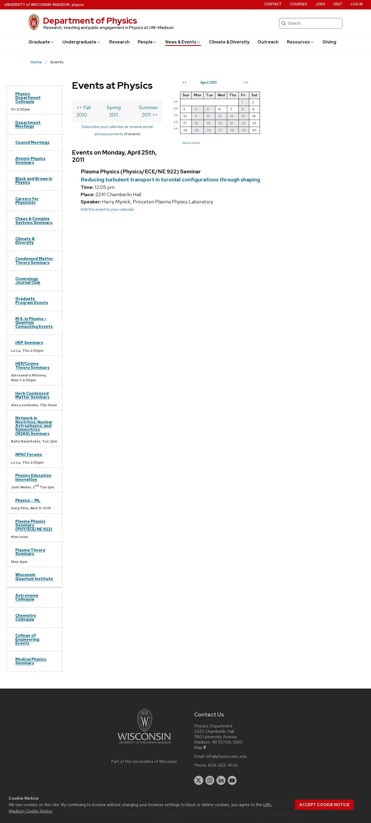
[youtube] (232, 780)
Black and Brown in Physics (33, 180)
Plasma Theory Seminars (30, 551)
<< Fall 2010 (89, 107)
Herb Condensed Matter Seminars (32, 395)
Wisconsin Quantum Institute (34, 576)
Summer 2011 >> (176, 107)
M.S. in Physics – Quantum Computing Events (34, 322)
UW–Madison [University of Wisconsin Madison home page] (36, 4)
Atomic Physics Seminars (30, 160)
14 (268, 116)
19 (244, 123)
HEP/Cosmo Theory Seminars (32, 365)
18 (232, 123)
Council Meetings (32, 142)
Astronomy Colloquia (26, 597)
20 (257, 123)
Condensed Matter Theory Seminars (34, 260)
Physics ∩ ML (27, 500)
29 (280, 130)
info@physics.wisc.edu (226, 756)
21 (268, 123)
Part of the (144, 761)
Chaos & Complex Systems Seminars (33, 220)
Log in (357, 4)
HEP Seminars (29, 342)
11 (232, 116)
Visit (338, 4)
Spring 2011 (129, 107)
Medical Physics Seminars (30, 661)
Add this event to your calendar (107, 195)
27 (256, 130)
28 (268, 130)
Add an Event (227, 143)
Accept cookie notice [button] (324, 804)
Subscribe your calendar (97, 119)
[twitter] (198, 780)
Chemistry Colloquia (25, 617)
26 (245, 130)
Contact (273, 4)
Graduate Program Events (31, 300)
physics (78, 4)
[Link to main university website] (144, 744)
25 (233, 130)
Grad (41, 42)
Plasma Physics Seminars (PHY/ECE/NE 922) (33, 525)
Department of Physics (90, 20)
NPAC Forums (28, 454)
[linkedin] (221, 780)
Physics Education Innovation (33, 477)
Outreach (268, 42)
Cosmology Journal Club (27, 280)
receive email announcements (150, 119)
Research (119, 42)
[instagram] (210, 780)
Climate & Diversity (229, 42)
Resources (300, 42)
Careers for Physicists (27, 200)
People (147, 42)
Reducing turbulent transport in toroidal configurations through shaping (170, 165)
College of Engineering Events (27, 639)
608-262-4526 (223, 765)
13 (256, 116)
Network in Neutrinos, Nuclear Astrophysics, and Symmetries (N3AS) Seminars (34, 425)
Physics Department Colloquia (28, 97)
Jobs (320, 4)
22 (280, 123)
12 (244, 116)
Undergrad (81, 42)
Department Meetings (28, 124)
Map (200, 747)
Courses (298, 4)
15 (279, 116)
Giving (329, 42)
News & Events (183, 42)
